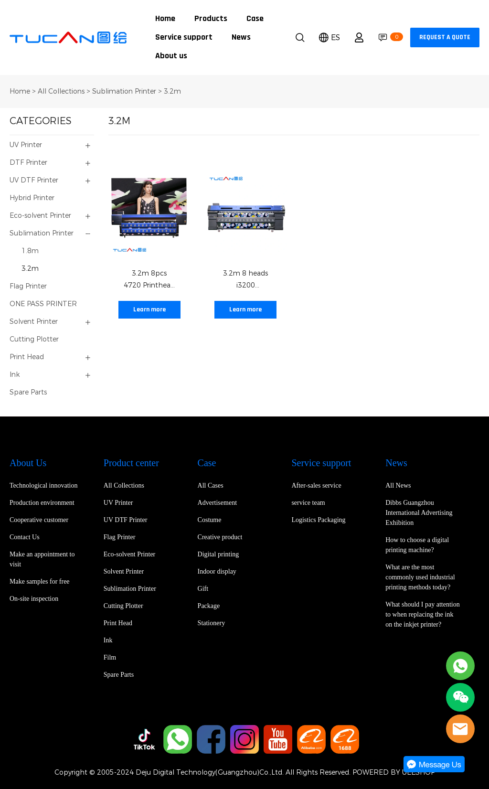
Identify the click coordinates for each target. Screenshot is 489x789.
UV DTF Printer (34, 180)
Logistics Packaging (318, 519)
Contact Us (25, 537)
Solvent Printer (34, 321)
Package (209, 605)
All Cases (210, 485)
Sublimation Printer (124, 91)
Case (255, 18)
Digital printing (218, 554)
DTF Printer (28, 162)
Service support (184, 37)
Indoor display (217, 571)
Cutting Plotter (34, 339)
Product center (131, 463)
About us (171, 56)
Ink (15, 374)
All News (398, 485)
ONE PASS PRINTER (43, 304)
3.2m (172, 91)
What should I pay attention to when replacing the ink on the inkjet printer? (422, 614)
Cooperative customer (39, 519)
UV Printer (26, 144)
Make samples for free (40, 581)
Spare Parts (28, 392)
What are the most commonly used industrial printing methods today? (420, 577)
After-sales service (316, 485)
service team (308, 502)
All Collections (61, 91)
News (241, 37)
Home (165, 18)
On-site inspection (34, 598)
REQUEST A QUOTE (444, 37)
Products (210, 18)
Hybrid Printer (32, 198)
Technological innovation (43, 485)
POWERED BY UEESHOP (393, 772)
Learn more (149, 309)
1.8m (30, 251)
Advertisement (217, 502)
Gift (203, 588)
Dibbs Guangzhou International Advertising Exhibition (418, 512)
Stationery (211, 623)
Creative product (220, 537)
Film (110, 657)
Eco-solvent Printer (40, 215)
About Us (28, 463)
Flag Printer (28, 286)
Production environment (42, 502)
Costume (210, 519)
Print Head (27, 357)
